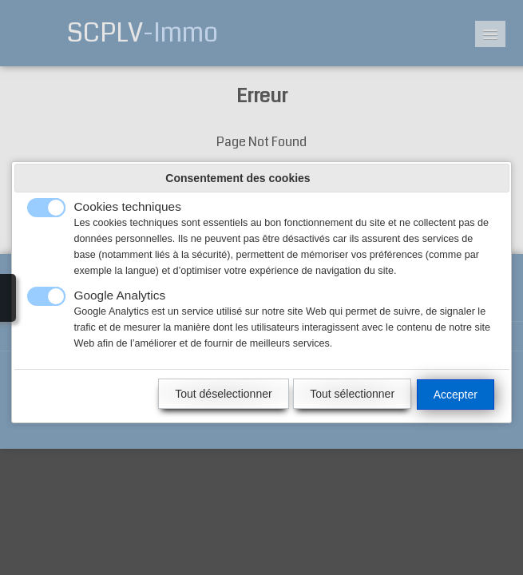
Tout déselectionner (223, 393)
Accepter (455, 394)
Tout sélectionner (352, 393)
